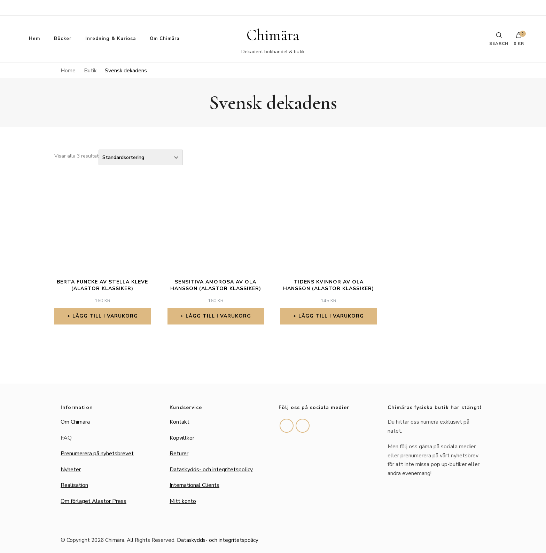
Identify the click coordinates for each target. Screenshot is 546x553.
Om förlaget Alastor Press (93, 501)
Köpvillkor (182, 438)
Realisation (74, 485)
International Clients (194, 485)
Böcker (62, 38)
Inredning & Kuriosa (110, 38)
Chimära (273, 35)
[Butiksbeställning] (141, 157)
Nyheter (71, 469)
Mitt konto (183, 501)
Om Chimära (164, 38)
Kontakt (179, 422)
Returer (179, 453)
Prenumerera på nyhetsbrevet (97, 453)
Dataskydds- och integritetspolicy (211, 469)
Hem (34, 38)
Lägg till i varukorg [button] (105, 316)
